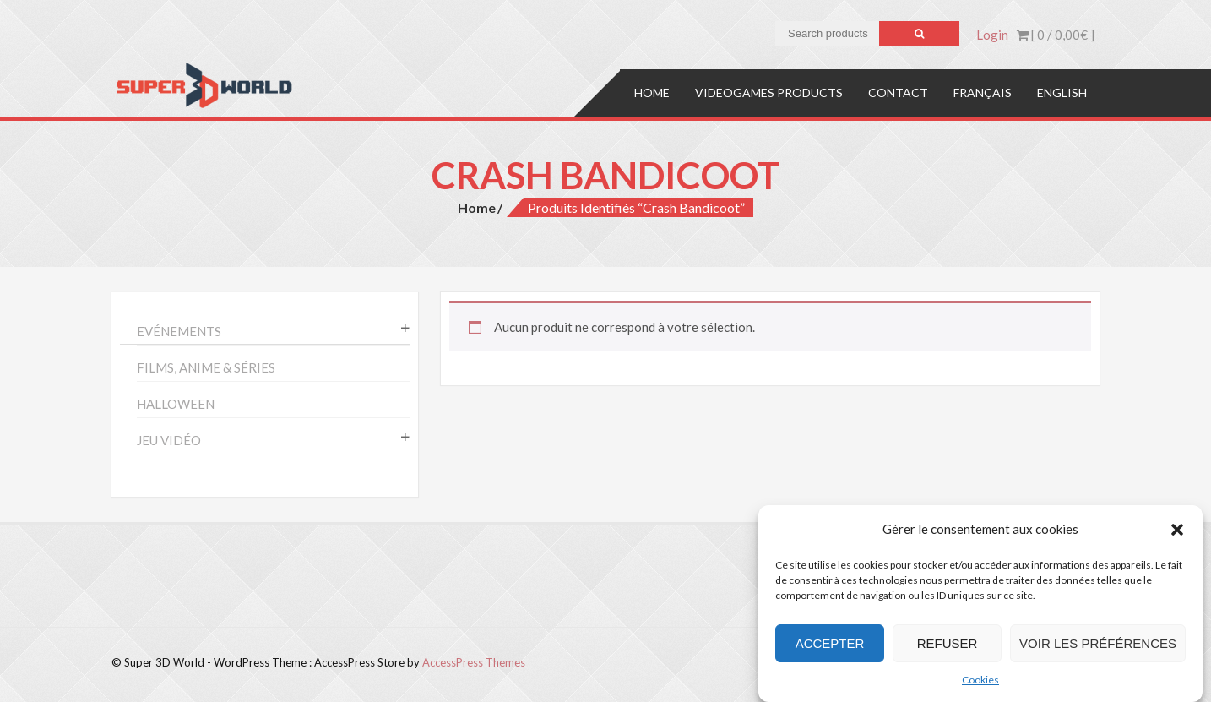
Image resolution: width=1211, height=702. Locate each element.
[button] (1177, 529)
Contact (898, 92)
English (1062, 92)
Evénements (179, 331)
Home (652, 92)
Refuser (947, 643)
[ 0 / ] (1055, 34)
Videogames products (769, 92)
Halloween (176, 403)
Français (982, 92)
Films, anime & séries (206, 367)
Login (992, 34)
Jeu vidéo (169, 440)
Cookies (980, 679)
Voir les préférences (1097, 643)
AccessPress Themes (473, 662)
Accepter (830, 643)
